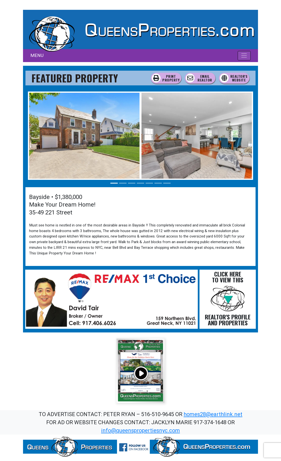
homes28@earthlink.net (213, 414)
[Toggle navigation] (244, 55)
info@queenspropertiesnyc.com (140, 430)
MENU (37, 55)
